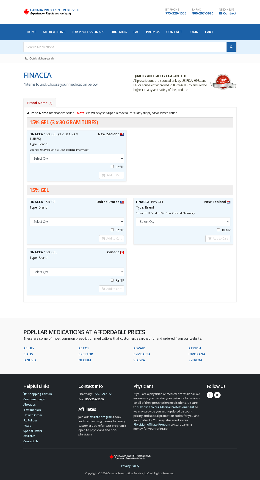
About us (29, 405)
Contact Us (30, 441)
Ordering (119, 32)
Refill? (117, 167)
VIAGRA (139, 360)
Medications (54, 32)
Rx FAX (196, 9)
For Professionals (88, 32)
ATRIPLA (194, 348)
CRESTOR (85, 354)
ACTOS (83, 348)
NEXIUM (84, 360)
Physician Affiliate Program (151, 424)
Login (194, 32)
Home (31, 32)
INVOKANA (196, 354)
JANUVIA (29, 360)
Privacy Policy (130, 466)
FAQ (136, 32)
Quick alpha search (39, 58)
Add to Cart (112, 175)
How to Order (32, 415)
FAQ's (27, 426)
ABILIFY (28, 348)
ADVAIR (139, 348)
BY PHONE (172, 9)
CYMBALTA (141, 354)
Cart (209, 32)
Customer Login (34, 399)
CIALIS (28, 354)
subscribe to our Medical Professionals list (165, 407)
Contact (230, 13)
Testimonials (32, 410)
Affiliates (29, 436)
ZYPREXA (195, 360)
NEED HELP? (226, 9)
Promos (153, 32)
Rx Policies (30, 420)
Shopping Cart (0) (37, 394)
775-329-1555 (175, 13)
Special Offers (32, 431)
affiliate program (101, 417)
